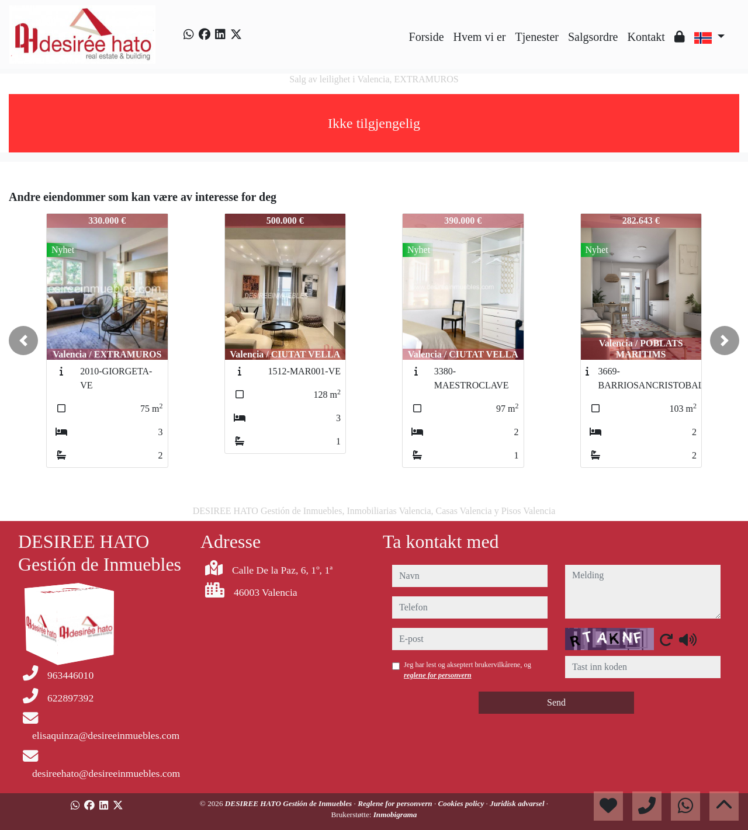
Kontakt (645, 36)
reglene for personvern (438, 675)
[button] (23, 340)
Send (556, 702)
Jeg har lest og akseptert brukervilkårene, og (467, 670)
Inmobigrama (395, 814)
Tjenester (537, 36)
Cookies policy (462, 803)
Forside (426, 36)
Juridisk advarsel (518, 803)
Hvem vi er (479, 36)
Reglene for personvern (396, 803)
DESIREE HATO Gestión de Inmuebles (289, 803)
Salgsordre (593, 36)
